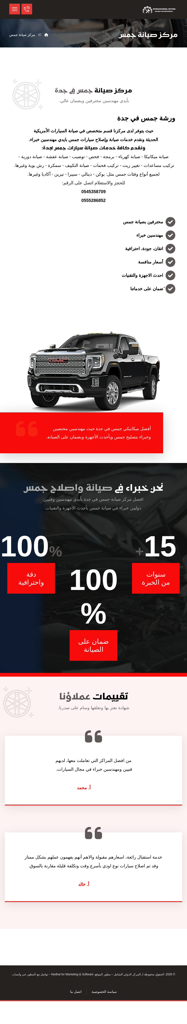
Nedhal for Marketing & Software (72, 975)
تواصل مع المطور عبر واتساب (30, 975)
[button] (14, 9)
